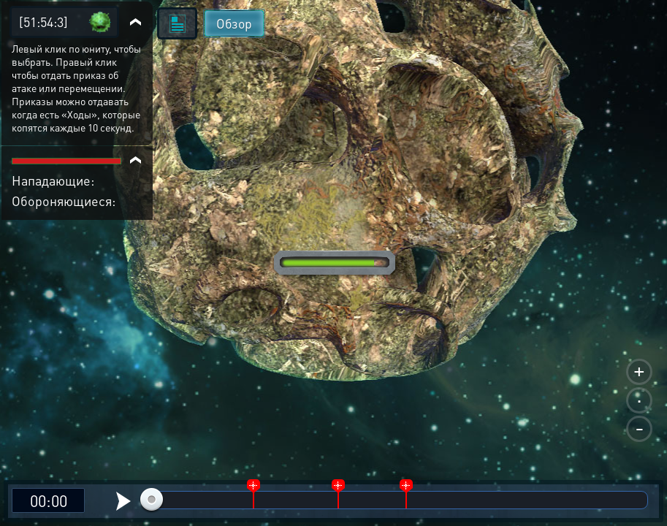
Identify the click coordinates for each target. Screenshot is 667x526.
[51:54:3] (43, 21)
